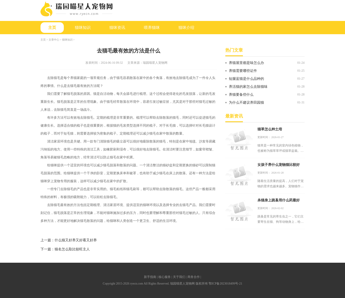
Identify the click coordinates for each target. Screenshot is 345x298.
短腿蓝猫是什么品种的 (246, 79)
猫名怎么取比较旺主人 (72, 249)
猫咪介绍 (186, 27)
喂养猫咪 (152, 27)
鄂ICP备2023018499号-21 (225, 283)
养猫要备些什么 (241, 94)
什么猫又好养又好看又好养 (76, 240)
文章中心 (54, 39)
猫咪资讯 (117, 27)
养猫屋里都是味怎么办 (246, 63)
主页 (52, 27)
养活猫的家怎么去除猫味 (248, 86)
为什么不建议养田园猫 (246, 102)
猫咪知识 (83, 27)
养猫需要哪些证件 (243, 71)
